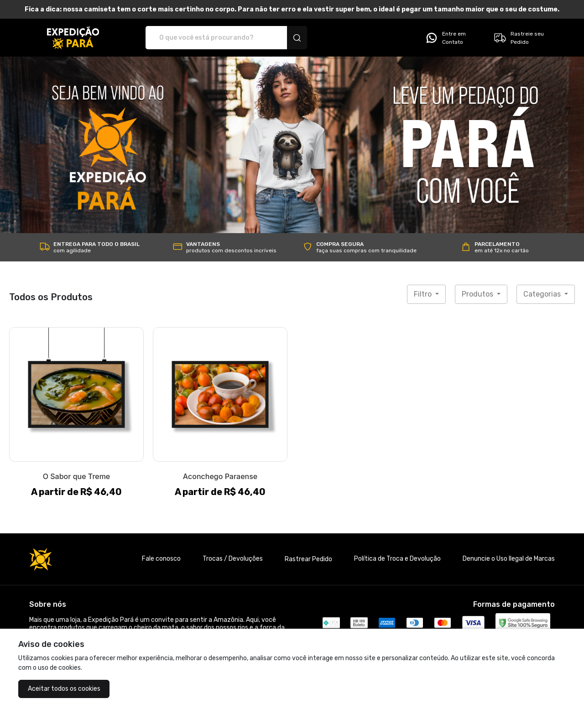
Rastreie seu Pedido (518, 38)
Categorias (543, 294)
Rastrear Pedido (308, 559)
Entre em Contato (445, 38)
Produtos (478, 294)
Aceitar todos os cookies (64, 689)
